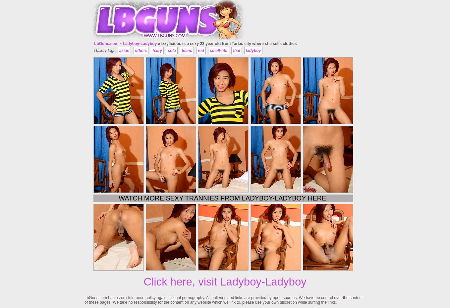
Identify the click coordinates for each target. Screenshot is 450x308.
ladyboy (253, 50)
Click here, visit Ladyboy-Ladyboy (225, 282)
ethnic (141, 50)
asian (124, 50)
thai (236, 50)
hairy (157, 50)
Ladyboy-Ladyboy (140, 43)
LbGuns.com (106, 43)
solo (172, 50)
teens (187, 50)
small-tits (218, 50)
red (201, 50)
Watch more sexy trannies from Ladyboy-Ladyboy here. (223, 198)
